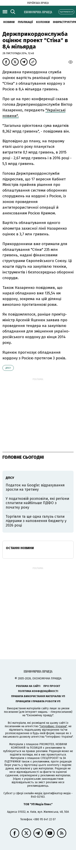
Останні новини (20, 548)
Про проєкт (51, 686)
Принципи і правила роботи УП (38, 701)
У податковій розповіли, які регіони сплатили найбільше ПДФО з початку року (37, 503)
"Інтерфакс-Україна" (53, 726)
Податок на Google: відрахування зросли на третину (35, 487)
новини (9, 22)
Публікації (25, 22)
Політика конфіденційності (38, 691)
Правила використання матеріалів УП (38, 696)
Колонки (43, 22)
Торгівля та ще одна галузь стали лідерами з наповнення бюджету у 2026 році (36, 521)
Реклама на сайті (28, 686)
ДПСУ (8, 368)
